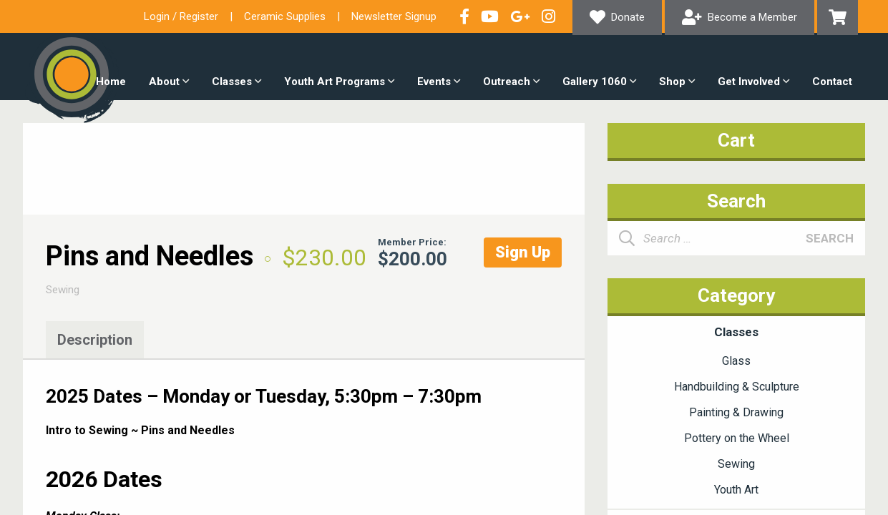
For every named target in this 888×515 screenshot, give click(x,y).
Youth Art (736, 489)
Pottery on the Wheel (736, 438)
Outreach (506, 81)
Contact (832, 81)
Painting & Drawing (736, 412)
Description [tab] (94, 339)
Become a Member (752, 17)
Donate (628, 17)
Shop (672, 81)
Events (434, 81)
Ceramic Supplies (285, 16)
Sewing (62, 289)
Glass (736, 361)
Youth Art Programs (334, 81)
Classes (232, 81)
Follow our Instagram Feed (548, 16)
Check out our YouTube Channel (489, 16)
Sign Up (522, 252)
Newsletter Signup (393, 16)
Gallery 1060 (594, 81)
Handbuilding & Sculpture (736, 386)
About (164, 81)
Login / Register (181, 16)
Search (830, 238)
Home (111, 81)
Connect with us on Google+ (520, 16)
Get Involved (749, 81)
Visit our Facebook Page (464, 16)
